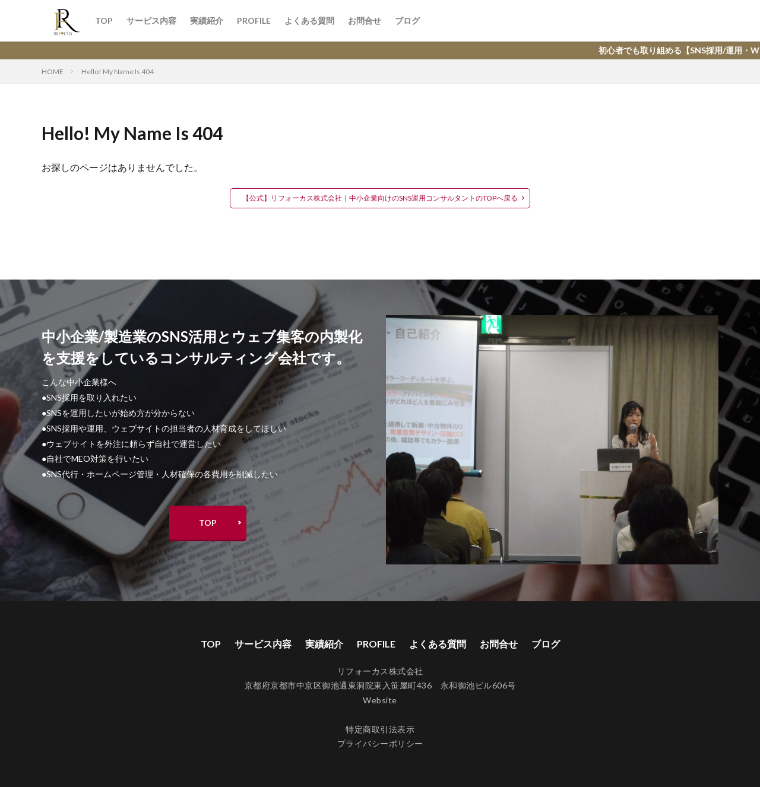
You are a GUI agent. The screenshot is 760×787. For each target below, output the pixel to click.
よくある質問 (309, 20)
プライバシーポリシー (380, 743)
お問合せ (364, 20)
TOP (104, 20)
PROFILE (254, 20)
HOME (53, 71)
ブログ (407, 20)
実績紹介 (206, 20)
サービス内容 (151, 20)
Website (380, 700)
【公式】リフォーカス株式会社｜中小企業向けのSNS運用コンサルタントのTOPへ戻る (380, 197)
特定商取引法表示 (380, 729)
